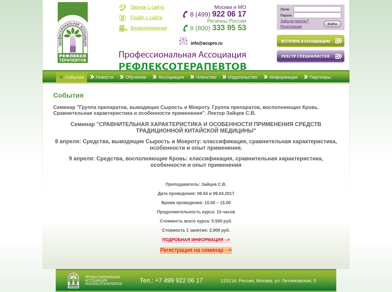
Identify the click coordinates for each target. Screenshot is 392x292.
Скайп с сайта (146, 17)
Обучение (136, 77)
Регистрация (291, 26)
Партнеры (320, 77)
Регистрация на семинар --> (196, 250)
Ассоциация (171, 77)
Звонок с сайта (147, 7)
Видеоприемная (148, 28)
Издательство (243, 77)
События (74, 77)
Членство (206, 77)
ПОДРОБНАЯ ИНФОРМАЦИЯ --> (196, 239)
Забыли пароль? (294, 21)
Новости (105, 77)
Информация (284, 77)
